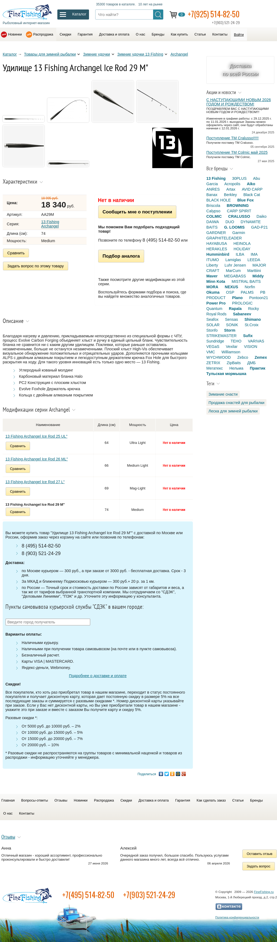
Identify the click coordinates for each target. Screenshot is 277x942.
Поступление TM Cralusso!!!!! (232, 138)
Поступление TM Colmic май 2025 (237, 152)
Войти (239, 35)
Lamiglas (233, 260)
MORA (212, 287)
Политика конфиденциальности (237, 917)
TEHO (235, 341)
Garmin (238, 232)
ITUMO (212, 260)
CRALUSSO (239, 216)
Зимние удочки (96, 54)
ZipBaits (234, 363)
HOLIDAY (242, 249)
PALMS (247, 292)
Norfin (250, 287)
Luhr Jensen (235, 265)
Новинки (15, 34)
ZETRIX (213, 363)
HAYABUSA (216, 243)
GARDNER (216, 232)
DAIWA (212, 222)
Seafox (212, 319)
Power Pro (216, 303)
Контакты (219, 34)
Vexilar (232, 346)
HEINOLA (241, 243)
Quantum (214, 308)
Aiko (251, 184)
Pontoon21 (258, 298)
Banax (211, 195)
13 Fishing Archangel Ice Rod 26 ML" (36, 459)
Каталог (10, 54)
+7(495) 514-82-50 (88, 894)
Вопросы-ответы (34, 800)
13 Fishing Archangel (50, 224)
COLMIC (214, 216)
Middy (258, 276)
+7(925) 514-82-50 (214, 14)
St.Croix (251, 325)
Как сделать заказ (211, 800)
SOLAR (213, 325)
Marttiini (254, 270)
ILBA (240, 254)
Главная (8, 800)
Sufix (248, 336)
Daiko (261, 216)
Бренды (158, 34)
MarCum (233, 270)
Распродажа (43, 34)
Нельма (236, 368)
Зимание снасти (223, 394)
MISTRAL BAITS (246, 281)
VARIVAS (256, 341)
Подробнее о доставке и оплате (98, 676)
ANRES (213, 189)
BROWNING (238, 205)
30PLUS (239, 178)
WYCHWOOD (218, 357)
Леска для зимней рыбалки (233, 411)
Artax (230, 189)
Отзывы (60, 800)
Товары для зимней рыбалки (50, 54)
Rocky (253, 308)
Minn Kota (215, 281)
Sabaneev (242, 314)
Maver (212, 276)
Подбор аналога (121, 256)
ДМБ (251, 363)
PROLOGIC (242, 303)
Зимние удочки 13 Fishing (140, 54)
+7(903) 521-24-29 (149, 894)
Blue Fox (245, 200)
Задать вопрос (259, 866)
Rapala (235, 308)
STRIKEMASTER (221, 336)
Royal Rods (216, 314)
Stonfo (212, 330)
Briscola (213, 205)
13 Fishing (216, 178)
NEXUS (231, 287)
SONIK (232, 325)
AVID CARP (252, 189)
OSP (230, 292)
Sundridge (215, 341)
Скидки (65, 34)
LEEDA (254, 260)
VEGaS (212, 346)
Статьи (200, 34)
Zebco (242, 357)
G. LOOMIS (234, 227)
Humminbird (217, 254)
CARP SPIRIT (239, 211)
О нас (140, 34)
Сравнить (16, 253)
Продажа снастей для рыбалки (236, 402)
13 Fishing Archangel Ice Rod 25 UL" (36, 436)
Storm (229, 330)
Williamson (231, 352)
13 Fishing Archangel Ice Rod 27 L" (35, 482)
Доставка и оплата (114, 34)
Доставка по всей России (240, 70)
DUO (229, 222)
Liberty (212, 265)
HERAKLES (216, 249)
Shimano (253, 319)
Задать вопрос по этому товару (35, 266)
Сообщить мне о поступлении (137, 211)
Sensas (231, 319)
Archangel (179, 54)
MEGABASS (235, 276)
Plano (237, 298)
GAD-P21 (259, 227)
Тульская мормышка (226, 373)
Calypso (213, 211)
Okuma (213, 292)
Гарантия (85, 34)
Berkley (230, 195)
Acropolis (232, 184)
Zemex (261, 357)
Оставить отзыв (259, 854)
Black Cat (251, 195)
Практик (257, 368)
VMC (210, 352)
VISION (250, 346)
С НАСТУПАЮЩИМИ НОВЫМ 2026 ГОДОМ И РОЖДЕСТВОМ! (238, 102)
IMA (254, 254)
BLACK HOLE (218, 200)
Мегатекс (214, 368)
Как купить (179, 34)
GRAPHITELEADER (224, 238)
